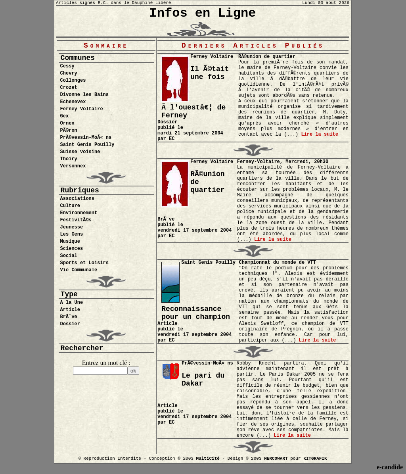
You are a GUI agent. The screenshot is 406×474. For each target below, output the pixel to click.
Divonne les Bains (84, 95)
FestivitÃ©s (76, 220)
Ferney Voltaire (81, 109)
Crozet (68, 87)
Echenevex (73, 102)
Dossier (70, 324)
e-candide (390, 467)
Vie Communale (79, 270)
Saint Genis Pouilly (87, 145)
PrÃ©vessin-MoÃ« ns (86, 137)
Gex (64, 116)
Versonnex (73, 166)
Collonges (73, 80)
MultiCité (207, 458)
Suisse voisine (80, 152)
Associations (77, 198)
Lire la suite (319, 134)
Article (70, 310)
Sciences (71, 248)
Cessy (67, 66)
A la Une (71, 302)
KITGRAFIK (315, 458)
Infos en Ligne (202, 13)
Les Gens (71, 234)
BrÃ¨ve (68, 317)
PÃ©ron (68, 130)
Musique (70, 241)
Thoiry (68, 159)
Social (68, 256)
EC (171, 139)
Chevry (68, 73)
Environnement (79, 213)
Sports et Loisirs (84, 263)
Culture (70, 206)
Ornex (67, 123)
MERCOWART (275, 458)
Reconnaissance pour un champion (195, 313)
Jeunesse (71, 227)
